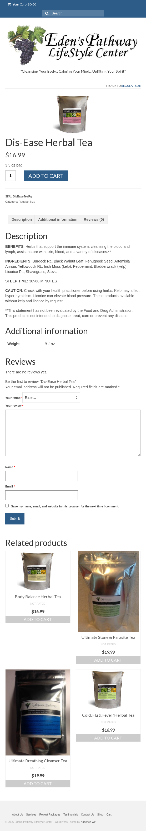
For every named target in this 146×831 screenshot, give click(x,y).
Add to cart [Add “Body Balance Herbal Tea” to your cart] (38, 619)
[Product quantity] (10, 175)
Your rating (13, 397)
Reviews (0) (94, 219)
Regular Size (131, 85)
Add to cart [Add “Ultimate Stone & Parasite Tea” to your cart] (108, 659)
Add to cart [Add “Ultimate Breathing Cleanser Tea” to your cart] (38, 783)
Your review (14, 405)
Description (22, 219)
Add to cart (45, 176)
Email (10, 486)
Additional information (57, 219)
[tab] (22, 219)
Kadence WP (88, 822)
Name (10, 467)
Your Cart (22, 4)
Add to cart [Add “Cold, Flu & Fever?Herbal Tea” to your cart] (108, 737)
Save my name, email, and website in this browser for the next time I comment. (65, 506)
